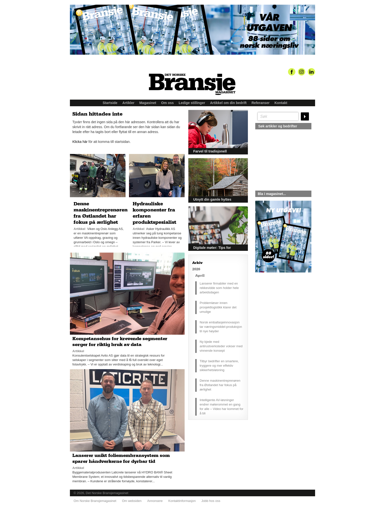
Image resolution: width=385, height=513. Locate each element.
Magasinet (147, 103)
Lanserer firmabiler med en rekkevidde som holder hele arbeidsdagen (219, 288)
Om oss (167, 103)
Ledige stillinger (192, 103)
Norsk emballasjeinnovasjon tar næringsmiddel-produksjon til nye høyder (221, 326)
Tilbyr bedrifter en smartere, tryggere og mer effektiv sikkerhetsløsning (219, 365)
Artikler (128, 103)
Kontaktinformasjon (182, 501)
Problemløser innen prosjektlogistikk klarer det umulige (218, 307)
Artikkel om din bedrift (228, 103)
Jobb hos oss (210, 501)
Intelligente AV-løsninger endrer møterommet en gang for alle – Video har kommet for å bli (221, 406)
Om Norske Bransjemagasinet (95, 501)
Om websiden (131, 501)
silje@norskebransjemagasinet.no (278, 318)
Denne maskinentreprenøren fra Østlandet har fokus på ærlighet (220, 385)
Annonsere (155, 501)
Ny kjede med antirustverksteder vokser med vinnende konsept (221, 346)
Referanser (261, 103)
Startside (110, 103)
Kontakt (280, 103)
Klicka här (79, 142)
